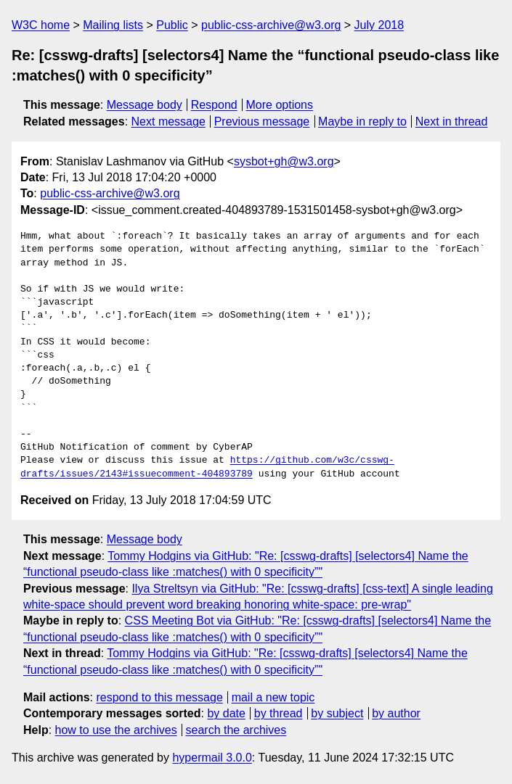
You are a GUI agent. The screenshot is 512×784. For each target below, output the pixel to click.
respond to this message (159, 697)
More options (280, 105)
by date (226, 713)
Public (172, 25)
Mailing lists (113, 25)
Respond (214, 105)
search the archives (236, 730)
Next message (168, 121)
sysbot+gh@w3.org (284, 161)
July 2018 (379, 25)
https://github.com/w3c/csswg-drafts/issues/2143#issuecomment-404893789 (207, 467)
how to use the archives (116, 730)
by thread (278, 713)
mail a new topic (273, 697)
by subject (337, 713)
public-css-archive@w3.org (271, 25)
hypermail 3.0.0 (211, 757)
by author (396, 713)
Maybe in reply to (362, 121)
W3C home (41, 25)
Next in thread (451, 121)
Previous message (262, 121)
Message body (144, 105)
